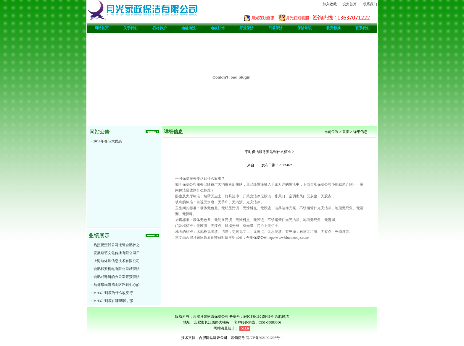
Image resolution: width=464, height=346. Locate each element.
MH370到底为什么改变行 (113, 293)
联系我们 (370, 4)
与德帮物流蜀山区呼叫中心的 (117, 285)
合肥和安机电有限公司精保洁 (117, 269)
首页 (345, 132)
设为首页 (349, 4)
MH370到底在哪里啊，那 (113, 301)
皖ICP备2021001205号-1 (264, 338)
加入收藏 (330, 4)
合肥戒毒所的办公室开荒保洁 (117, 277)
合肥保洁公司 (257, 237)
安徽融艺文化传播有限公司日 (117, 253)
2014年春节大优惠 (108, 141)
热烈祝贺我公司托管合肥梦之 (117, 245)
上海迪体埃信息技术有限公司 (117, 261)
